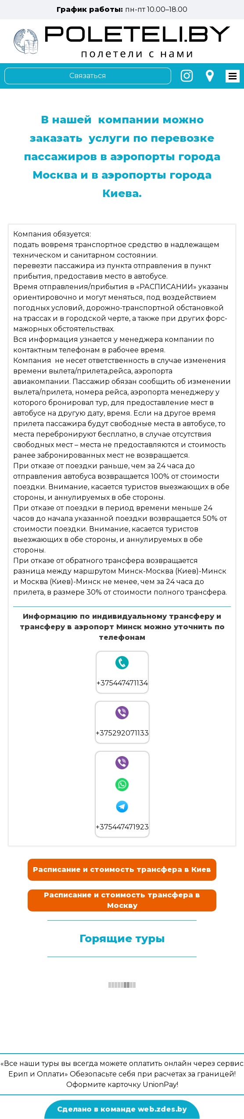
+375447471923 (122, 827)
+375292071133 (122, 733)
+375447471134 (122, 683)
